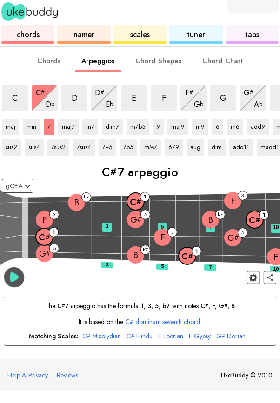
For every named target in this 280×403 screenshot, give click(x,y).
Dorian (231, 336)
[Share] (270, 277)
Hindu (140, 336)
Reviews (67, 375)
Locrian (170, 336)
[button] (14, 277)
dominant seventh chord (162, 321)
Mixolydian (101, 336)
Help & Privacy (27, 375)
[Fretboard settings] (253, 277)
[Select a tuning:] (17, 186)
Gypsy (200, 336)
